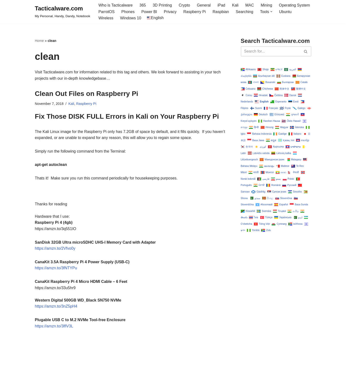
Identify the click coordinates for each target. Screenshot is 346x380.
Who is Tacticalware (115, 5)
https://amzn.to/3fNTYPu (56, 268)
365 (142, 5)
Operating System (294, 5)
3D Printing (162, 5)
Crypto (184, 5)
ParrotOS (106, 12)
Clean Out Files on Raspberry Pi (86, 93)
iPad (221, 5)
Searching (244, 12)
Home (39, 41)
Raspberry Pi (194, 12)
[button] (271, 12)
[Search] (270, 51)
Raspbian (221, 12)
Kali (235, 5)
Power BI (149, 12)
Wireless (105, 18)
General (204, 5)
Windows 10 (130, 18)
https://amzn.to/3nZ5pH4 (56, 306)
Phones (128, 12)
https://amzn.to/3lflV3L (54, 326)
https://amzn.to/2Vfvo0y (55, 248)
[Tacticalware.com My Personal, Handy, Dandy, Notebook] (62, 11)
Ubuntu (285, 12)
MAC (249, 5)
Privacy (170, 12)
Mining (266, 5)
